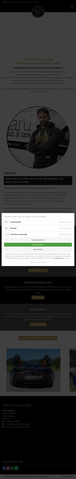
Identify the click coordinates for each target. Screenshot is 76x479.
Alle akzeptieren (38, 245)
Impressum (33, 262)
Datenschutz (59, 258)
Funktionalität (15, 222)
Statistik (13, 228)
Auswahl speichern (38, 240)
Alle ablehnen (38, 249)
